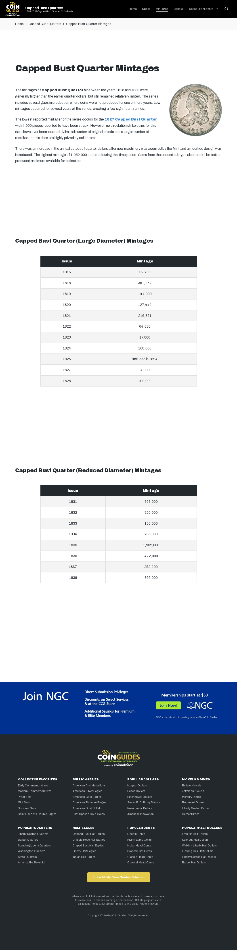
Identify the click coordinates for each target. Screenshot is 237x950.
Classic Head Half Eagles (89, 839)
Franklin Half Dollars (195, 834)
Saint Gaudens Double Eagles (37, 814)
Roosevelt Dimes (193, 802)
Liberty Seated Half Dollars (199, 857)
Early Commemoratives (33, 785)
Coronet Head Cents (140, 862)
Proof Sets (24, 796)
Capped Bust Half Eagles (89, 834)
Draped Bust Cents (139, 851)
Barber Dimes (190, 814)
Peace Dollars (136, 791)
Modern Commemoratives (35, 791)
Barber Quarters (28, 839)
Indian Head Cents (139, 845)
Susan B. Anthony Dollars (143, 802)
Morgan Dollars (137, 785)
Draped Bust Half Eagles (88, 845)
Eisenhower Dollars (139, 796)
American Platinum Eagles (89, 802)
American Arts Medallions (89, 785)
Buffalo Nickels (191, 785)
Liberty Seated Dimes (196, 808)
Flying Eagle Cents (139, 839)
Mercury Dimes (191, 796)
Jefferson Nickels (193, 791)
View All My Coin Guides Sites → (118, 877)
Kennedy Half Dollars (195, 839)
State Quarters (27, 857)
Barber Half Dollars (194, 862)
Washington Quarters (31, 851)
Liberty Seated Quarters (33, 834)
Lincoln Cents (136, 834)
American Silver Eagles (87, 791)
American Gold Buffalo (87, 808)
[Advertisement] (118, 48)
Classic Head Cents (140, 857)
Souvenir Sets (27, 808)
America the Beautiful (31, 862)
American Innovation (140, 814)
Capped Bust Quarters (44, 8)
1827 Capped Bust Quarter (131, 119)
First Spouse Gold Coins (89, 814)
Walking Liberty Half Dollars (199, 845)
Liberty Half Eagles (84, 851)
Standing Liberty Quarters (34, 845)
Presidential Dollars (139, 808)
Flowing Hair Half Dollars (198, 851)
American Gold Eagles (87, 796)
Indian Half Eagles (84, 857)
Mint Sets (24, 802)
